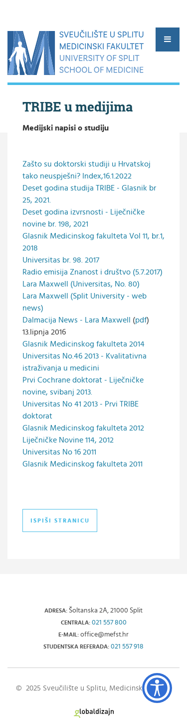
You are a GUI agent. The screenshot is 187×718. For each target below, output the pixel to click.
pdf (141, 320)
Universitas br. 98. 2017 (60, 260)
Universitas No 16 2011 (59, 452)
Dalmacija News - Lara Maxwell (76, 320)
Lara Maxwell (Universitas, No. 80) (81, 284)
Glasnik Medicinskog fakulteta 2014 (83, 344)
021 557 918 (127, 646)
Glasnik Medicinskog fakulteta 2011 (82, 464)
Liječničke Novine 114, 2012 (68, 440)
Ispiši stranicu (60, 521)
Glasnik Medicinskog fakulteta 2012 (83, 428)
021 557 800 (109, 622)
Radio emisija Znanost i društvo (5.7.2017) (92, 272)
